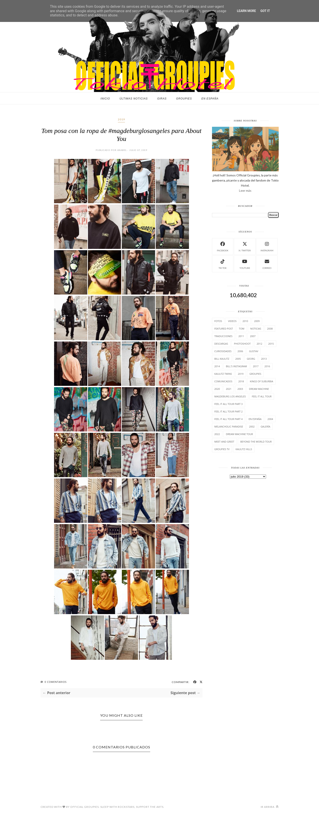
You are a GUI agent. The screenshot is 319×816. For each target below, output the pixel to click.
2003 (240, 388)
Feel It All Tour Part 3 (228, 404)
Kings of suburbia (261, 381)
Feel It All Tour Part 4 (228, 419)
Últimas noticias (134, 98)
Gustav (253, 351)
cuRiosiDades (223, 351)
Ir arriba (270, 806)
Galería (265, 426)
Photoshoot (242, 343)
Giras (162, 98)
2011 (241, 336)
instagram (267, 246)
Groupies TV (222, 449)
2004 (270, 419)
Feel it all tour (262, 396)
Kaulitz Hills (243, 449)
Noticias (255, 328)
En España (209, 98)
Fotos (218, 321)
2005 (238, 358)
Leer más (245, 190)
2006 (240, 351)
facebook (222, 246)
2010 (245, 321)
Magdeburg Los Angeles (230, 396)
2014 (217, 366)
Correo (267, 263)
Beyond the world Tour (256, 441)
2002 (252, 426)
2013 (264, 358)
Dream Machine (259, 388)
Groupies (184, 98)
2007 (252, 336)
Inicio (105, 98)
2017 (256, 366)
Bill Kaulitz (221, 358)
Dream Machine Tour (239, 434)
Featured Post (223, 328)
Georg (251, 358)
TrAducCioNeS (223, 336)
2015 (271, 343)
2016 (267, 366)
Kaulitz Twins (223, 373)
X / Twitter (245, 246)
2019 (121, 119)
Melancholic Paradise (228, 426)
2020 (217, 388)
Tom (241, 328)
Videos (232, 321)
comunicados (223, 381)
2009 (257, 321)
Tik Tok (223, 263)
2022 (217, 434)
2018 (241, 381)
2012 (259, 343)
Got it (265, 11)
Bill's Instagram (236, 366)
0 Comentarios (55, 681)
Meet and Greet (224, 441)
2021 (228, 388)
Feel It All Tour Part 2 (228, 411)
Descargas (221, 343)
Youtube (244, 263)
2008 (270, 328)
